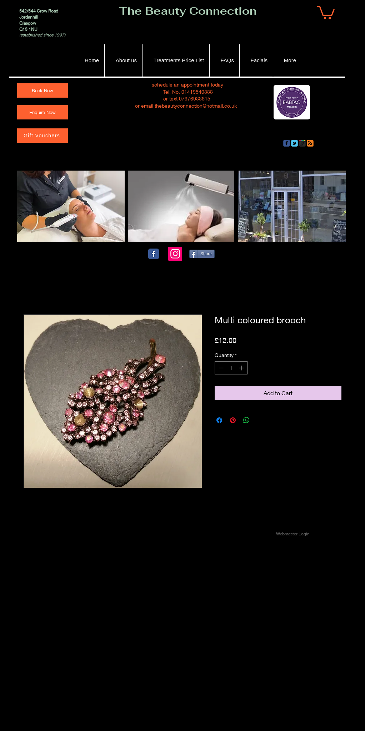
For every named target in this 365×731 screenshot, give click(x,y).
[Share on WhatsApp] (246, 420)
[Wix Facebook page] (153, 254)
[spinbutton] (231, 368)
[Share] (202, 254)
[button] (326, 11)
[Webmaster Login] (292, 534)
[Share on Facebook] (219, 420)
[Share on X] (260, 420)
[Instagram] (175, 254)
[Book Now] (42, 90)
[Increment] (242, 368)
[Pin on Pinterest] (233, 420)
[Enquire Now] (42, 112)
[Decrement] (220, 368)
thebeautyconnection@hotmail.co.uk (196, 106)
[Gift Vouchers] (42, 135)
